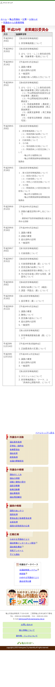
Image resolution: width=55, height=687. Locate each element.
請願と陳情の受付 (18, 482)
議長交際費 (15, 486)
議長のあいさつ (17, 511)
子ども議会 (15, 554)
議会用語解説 (16, 497)
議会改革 (14, 453)
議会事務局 (15, 493)
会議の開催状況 (17, 461)
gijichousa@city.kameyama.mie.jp (31, 619)
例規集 (23, 574)
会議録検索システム (29, 570)
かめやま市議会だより (19, 539)
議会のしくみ (16, 474)
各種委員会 (15, 450)
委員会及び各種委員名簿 (20, 518)
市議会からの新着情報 (13, 22)
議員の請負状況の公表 (19, 526)
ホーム (4, 19)
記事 (25, 19)
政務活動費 (15, 489)
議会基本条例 (16, 442)
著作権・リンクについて (27, 636)
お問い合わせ (27, 625)
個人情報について (27, 630)
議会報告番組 (17, 547)
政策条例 (14, 457)
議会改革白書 (25, 581)
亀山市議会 (14, 19)
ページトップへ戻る (44, 433)
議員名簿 (14, 514)
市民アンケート (17, 551)
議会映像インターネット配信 (23, 543)
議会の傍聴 (15, 478)
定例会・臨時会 (17, 446)
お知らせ (33, 19)
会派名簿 (14, 522)
